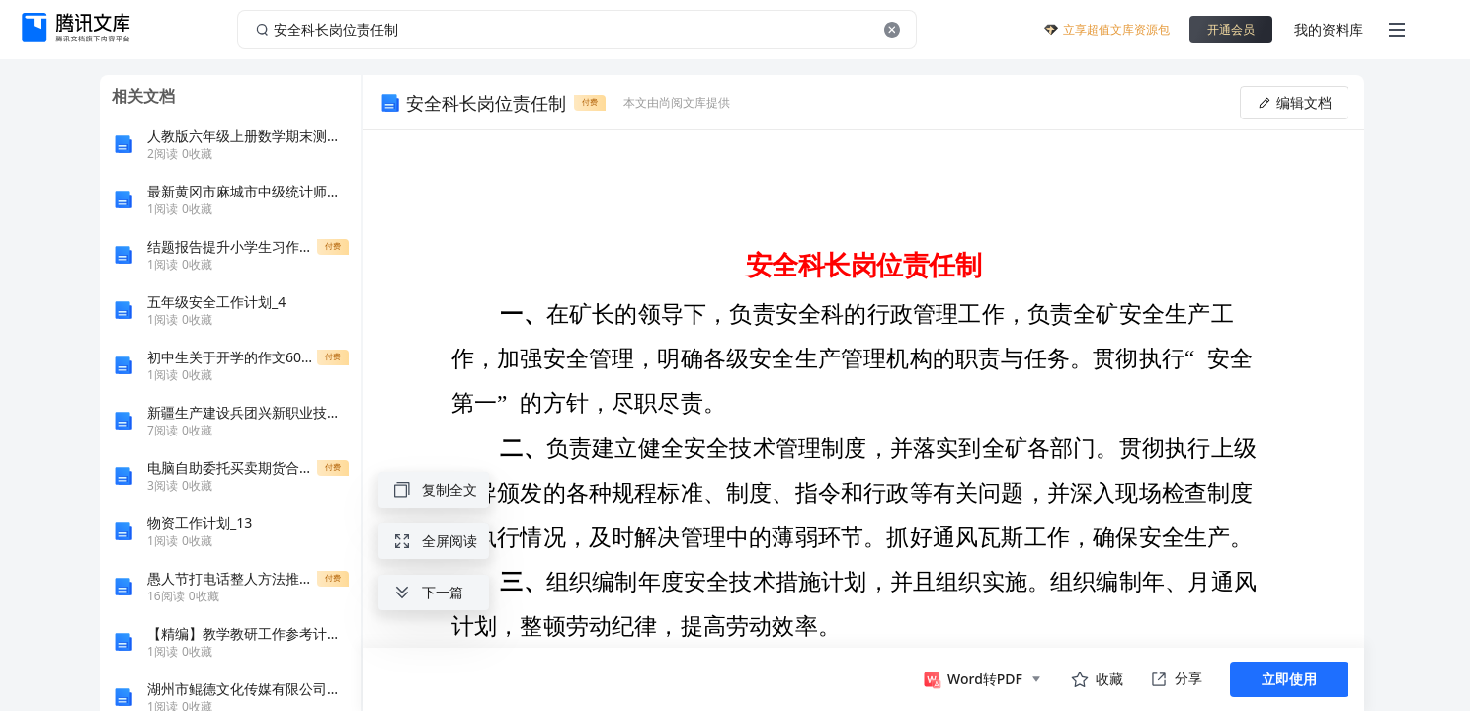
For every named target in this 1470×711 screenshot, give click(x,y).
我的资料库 (1328, 29)
